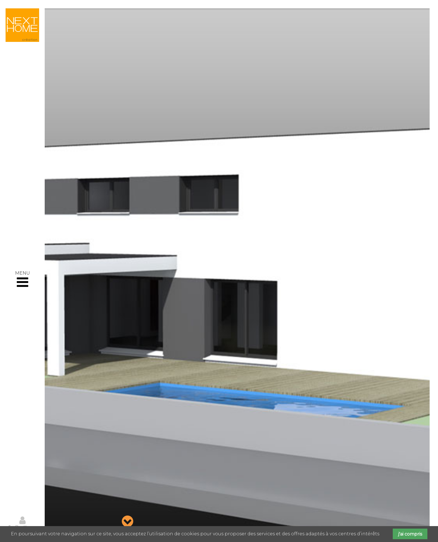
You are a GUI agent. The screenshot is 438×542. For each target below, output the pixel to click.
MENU (22, 279)
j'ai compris (410, 534)
